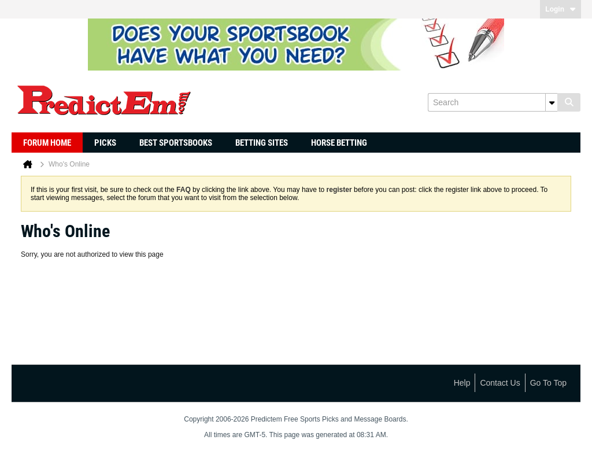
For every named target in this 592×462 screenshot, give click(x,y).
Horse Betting (339, 143)
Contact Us (500, 382)
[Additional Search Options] (551, 102)
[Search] (492, 102)
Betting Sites (261, 143)
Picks (105, 143)
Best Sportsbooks (175, 143)
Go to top (548, 382)
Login (560, 9)
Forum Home (47, 143)
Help (462, 382)
